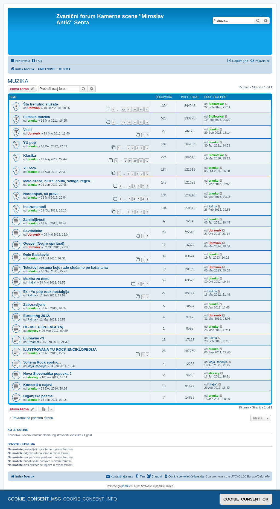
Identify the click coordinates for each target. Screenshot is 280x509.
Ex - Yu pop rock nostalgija (46, 292)
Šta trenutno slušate (40, 104)
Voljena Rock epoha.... (42, 362)
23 (123, 122)
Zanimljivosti (34, 220)
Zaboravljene (34, 304)
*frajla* (31, 282)
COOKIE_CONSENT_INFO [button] (90, 499)
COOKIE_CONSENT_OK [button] (246, 499)
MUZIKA (18, 81)
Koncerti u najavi (37, 385)
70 (146, 109)
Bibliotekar (216, 103)
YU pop (29, 143)
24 (129, 122)
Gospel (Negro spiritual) (43, 243)
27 (146, 122)
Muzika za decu (36, 279)
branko (32, 120)
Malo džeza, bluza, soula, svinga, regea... (58, 181)
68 (135, 109)
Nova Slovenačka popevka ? (47, 373)
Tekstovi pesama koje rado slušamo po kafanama (65, 267)
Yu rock (29, 168)
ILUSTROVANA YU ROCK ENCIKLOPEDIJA (60, 349)
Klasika (29, 155)
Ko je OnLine (18, 429)
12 (146, 160)
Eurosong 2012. (36, 316)
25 (135, 122)
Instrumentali (34, 207)
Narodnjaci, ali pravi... (41, 194)
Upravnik (33, 108)
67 (129, 109)
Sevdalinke (32, 231)
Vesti (27, 130)
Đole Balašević (36, 255)
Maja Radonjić (36, 366)
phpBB (125, 486)
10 (146, 148)
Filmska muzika (36, 117)
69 (140, 109)
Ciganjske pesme (38, 396)
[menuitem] (36, 61)
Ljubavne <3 (33, 338)
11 (140, 160)
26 (140, 122)
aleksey (32, 330)
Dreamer (33, 342)
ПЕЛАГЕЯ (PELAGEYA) (43, 327)
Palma (212, 206)
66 (123, 109)
